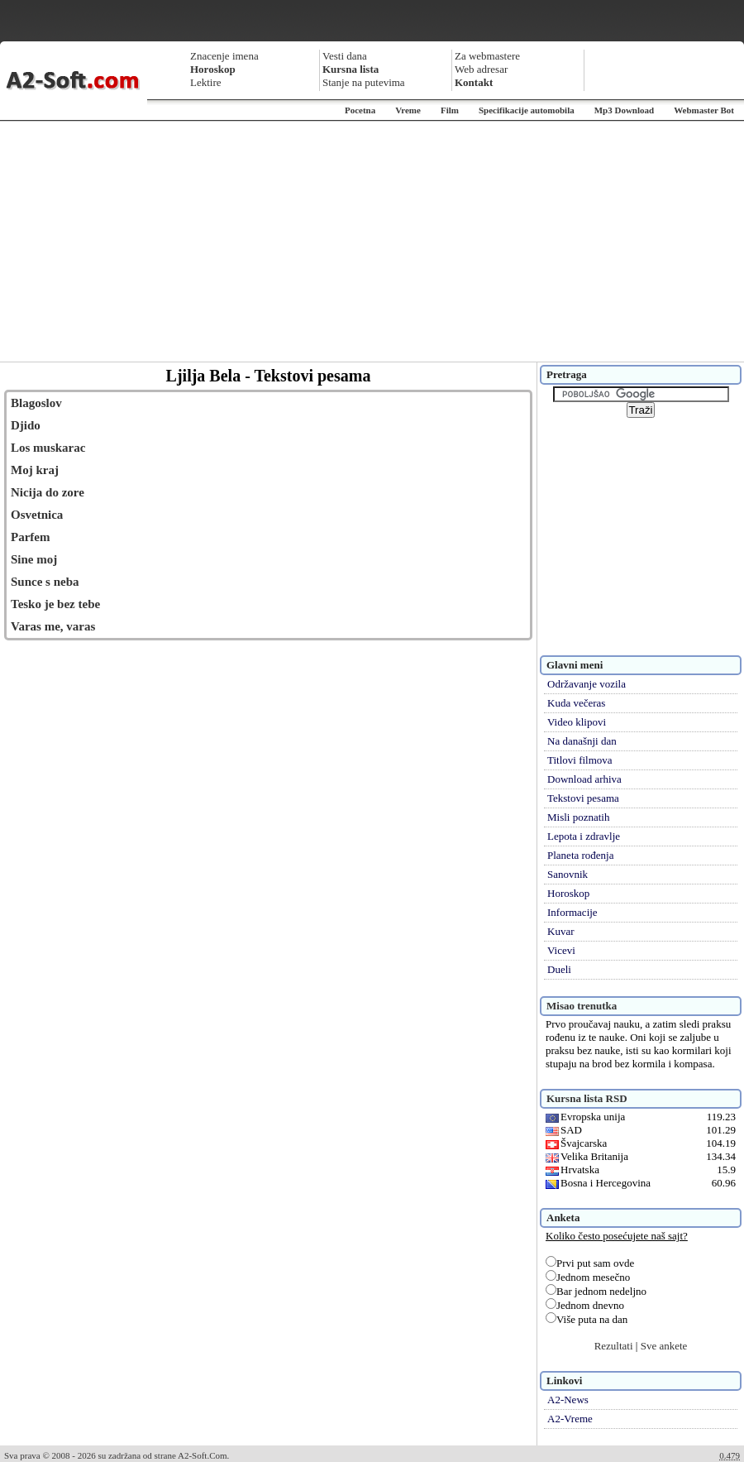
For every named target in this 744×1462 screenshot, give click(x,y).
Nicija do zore (47, 492)
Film (450, 110)
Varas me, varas (53, 626)
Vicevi (561, 950)
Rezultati (613, 1346)
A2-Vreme (570, 1418)
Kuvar (561, 931)
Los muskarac (48, 447)
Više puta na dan (586, 1319)
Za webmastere (487, 56)
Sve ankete (664, 1346)
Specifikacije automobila (527, 110)
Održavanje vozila (586, 684)
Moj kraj (35, 470)
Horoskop (568, 893)
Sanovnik (567, 874)
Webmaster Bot (704, 110)
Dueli (559, 969)
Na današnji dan (582, 741)
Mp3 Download (624, 110)
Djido (26, 425)
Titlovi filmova (580, 760)
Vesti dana (344, 56)
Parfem (30, 537)
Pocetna (360, 110)
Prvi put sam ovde (590, 1263)
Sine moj (34, 559)
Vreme (408, 110)
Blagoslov (36, 403)
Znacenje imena (224, 56)
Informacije (572, 912)
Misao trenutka (581, 1005)
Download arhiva (584, 779)
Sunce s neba (45, 581)
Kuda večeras (576, 703)
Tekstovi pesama (583, 798)
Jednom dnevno (585, 1305)
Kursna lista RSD (586, 1098)
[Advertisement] (372, 241)
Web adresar (481, 69)
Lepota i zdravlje (583, 836)
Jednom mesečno (588, 1277)
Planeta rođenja (580, 855)
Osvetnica (37, 514)
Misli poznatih (578, 817)
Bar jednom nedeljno (596, 1291)
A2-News (568, 1399)
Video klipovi (576, 722)
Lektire (206, 82)
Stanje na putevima (363, 82)
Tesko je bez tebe (55, 604)
